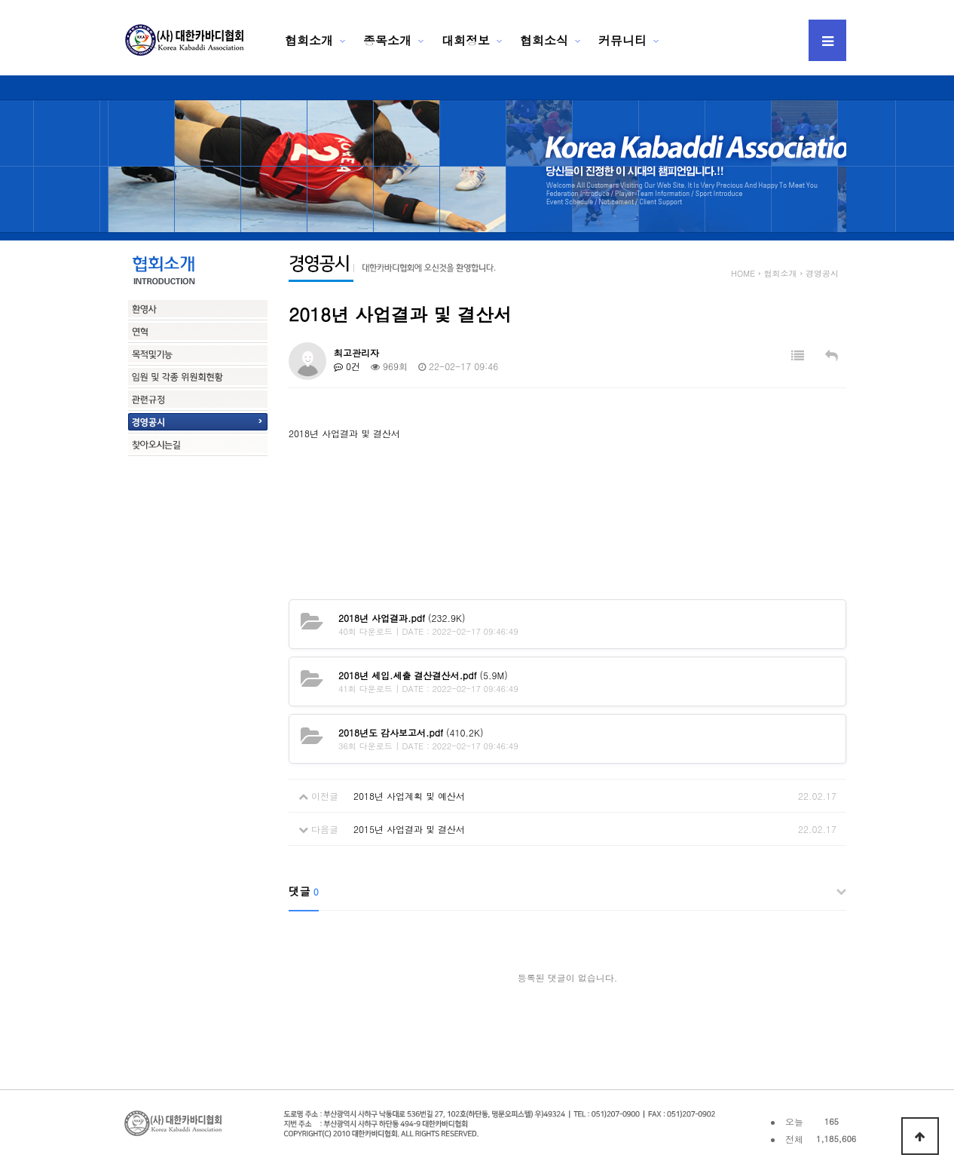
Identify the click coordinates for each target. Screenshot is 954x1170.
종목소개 (387, 40)
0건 (347, 366)
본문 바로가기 (0, 0)
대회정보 (466, 40)
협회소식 (544, 40)
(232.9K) (401, 617)
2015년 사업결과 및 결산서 (409, 828)
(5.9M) (423, 675)
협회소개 (309, 40)
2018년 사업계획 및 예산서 (409, 795)
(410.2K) (410, 732)
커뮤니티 (622, 40)
